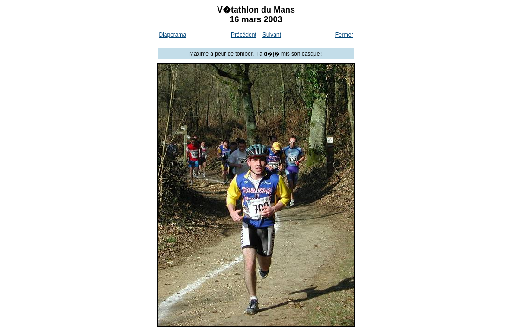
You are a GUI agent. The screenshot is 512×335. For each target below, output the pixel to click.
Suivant (271, 35)
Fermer (344, 35)
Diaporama (172, 35)
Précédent (243, 35)
